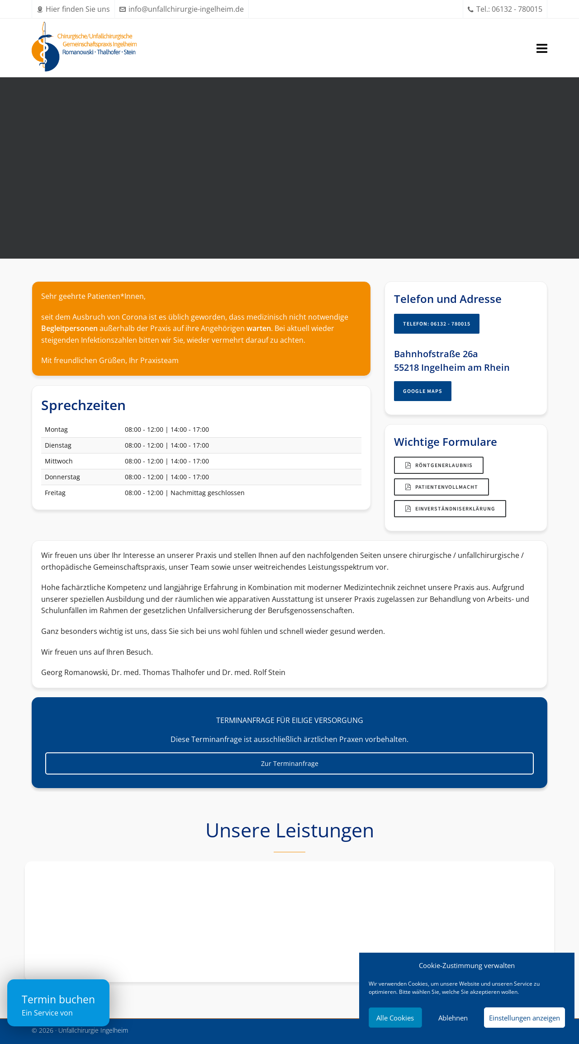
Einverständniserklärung (450, 508)
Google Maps (422, 391)
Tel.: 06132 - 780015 (505, 9)
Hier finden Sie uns (73, 9)
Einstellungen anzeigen (524, 1017)
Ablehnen (453, 1017)
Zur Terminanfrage (289, 763)
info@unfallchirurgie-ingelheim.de (181, 9)
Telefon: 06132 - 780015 (436, 323)
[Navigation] (541, 48)
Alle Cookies (395, 1017)
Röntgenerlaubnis (439, 465)
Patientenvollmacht (441, 487)
